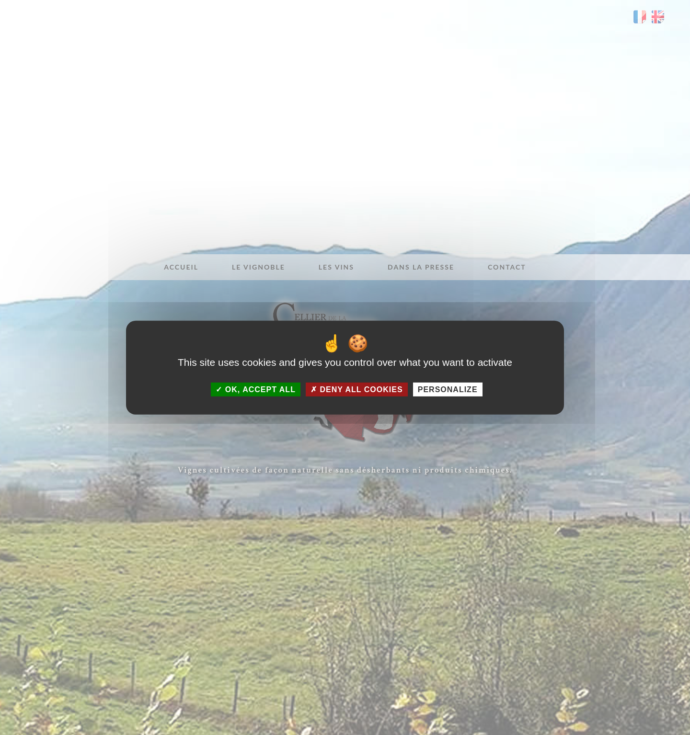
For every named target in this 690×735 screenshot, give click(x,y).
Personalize (448, 389)
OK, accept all (255, 389)
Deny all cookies (356, 389)
